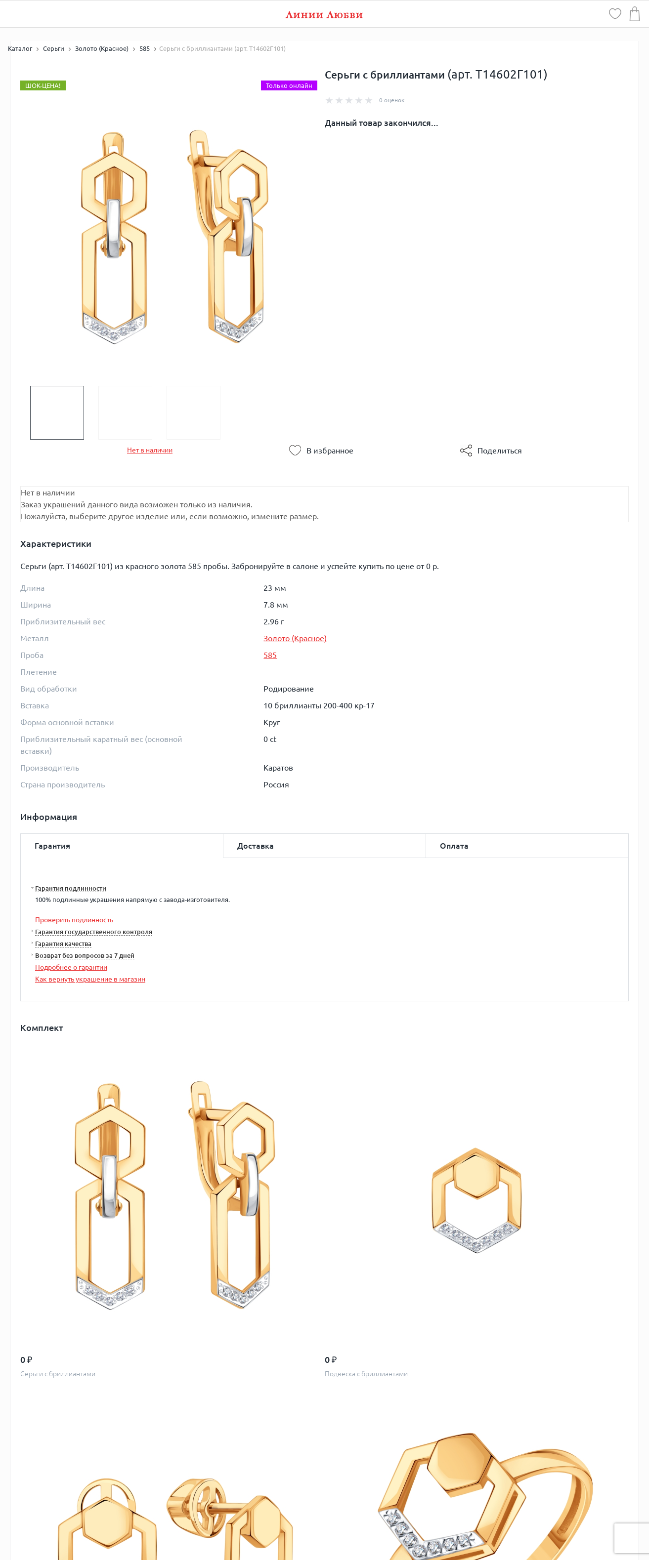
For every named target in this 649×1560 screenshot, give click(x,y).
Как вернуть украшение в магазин (90, 979)
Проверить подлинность (74, 920)
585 (270, 655)
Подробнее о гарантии (71, 967)
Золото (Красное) (295, 638)
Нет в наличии (150, 450)
